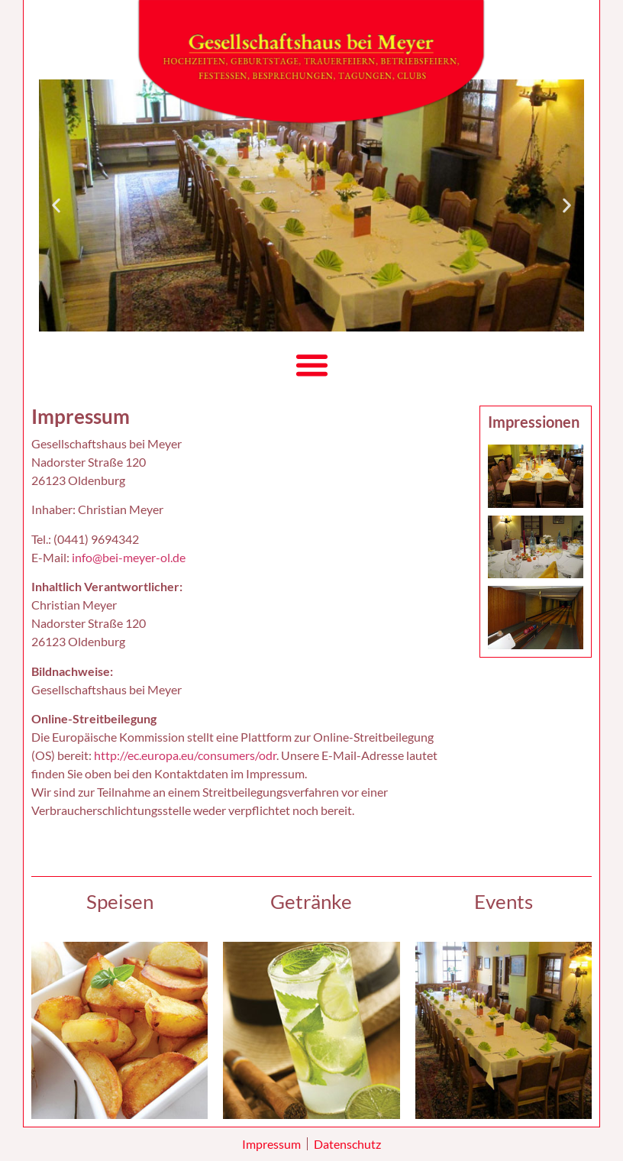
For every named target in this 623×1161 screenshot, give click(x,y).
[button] (56, 205)
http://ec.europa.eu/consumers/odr (185, 755)
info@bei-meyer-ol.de (129, 557)
